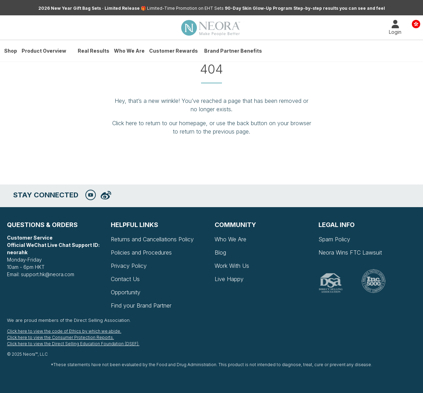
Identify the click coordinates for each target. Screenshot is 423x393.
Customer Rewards (173, 51)
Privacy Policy (129, 265)
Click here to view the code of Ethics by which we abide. (64, 331)
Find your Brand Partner (141, 305)
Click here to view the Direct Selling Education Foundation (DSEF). (73, 343)
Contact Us (125, 278)
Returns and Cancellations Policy (152, 239)
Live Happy (229, 278)
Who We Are (129, 51)
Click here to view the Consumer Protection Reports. (60, 337)
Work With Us (232, 265)
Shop (10, 51)
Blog (220, 252)
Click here (124, 123)
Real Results (93, 51)
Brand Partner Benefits (233, 51)
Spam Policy (334, 239)
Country (416, 24)
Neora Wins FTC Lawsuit (350, 252)
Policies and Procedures (141, 252)
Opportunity (125, 292)
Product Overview (44, 51)
